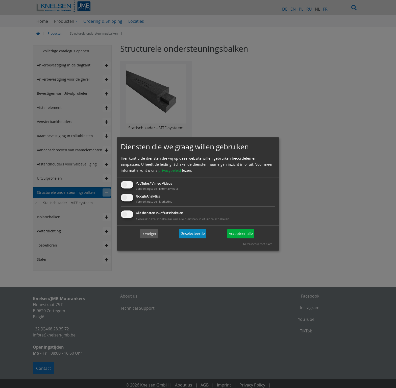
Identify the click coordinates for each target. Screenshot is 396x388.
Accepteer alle (241, 233)
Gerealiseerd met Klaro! (258, 244)
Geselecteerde (193, 233)
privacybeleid (169, 170)
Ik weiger (149, 233)
